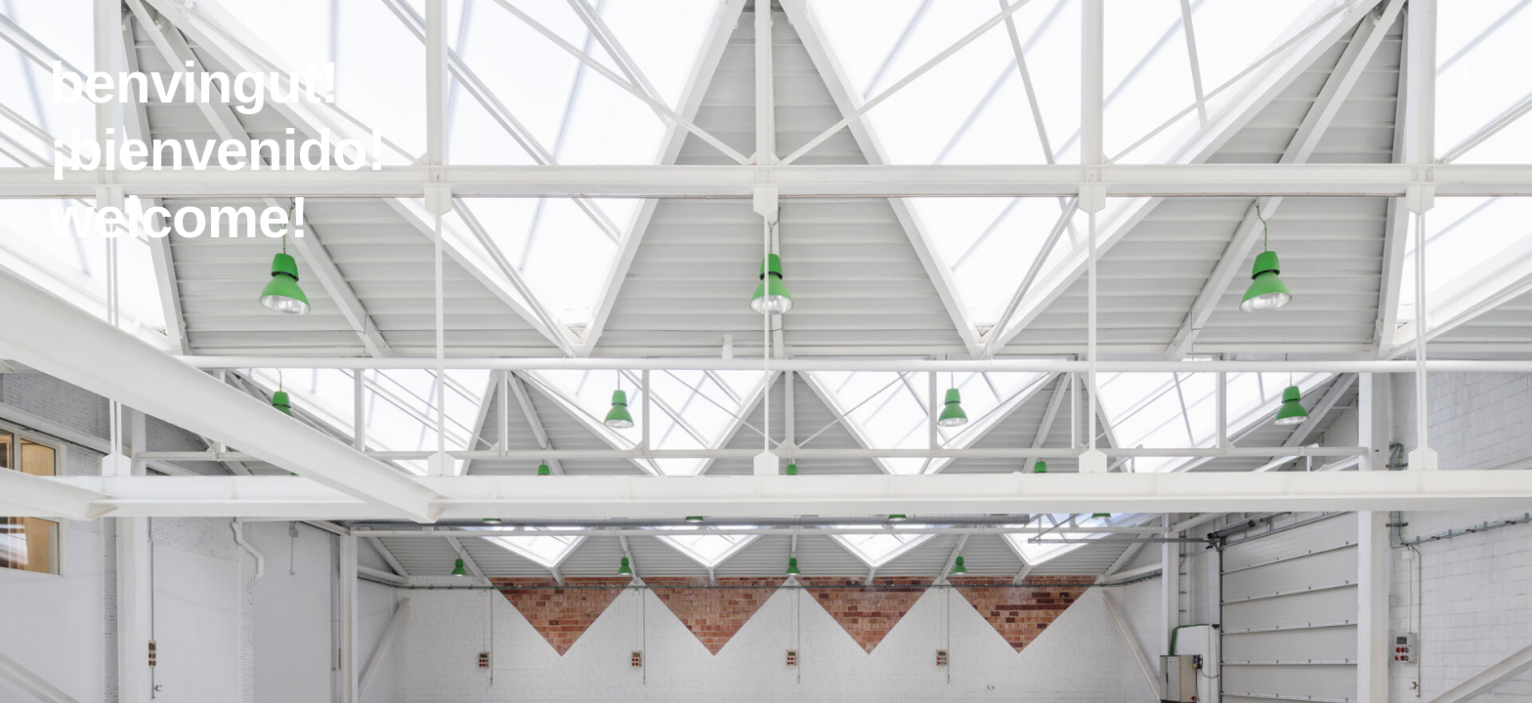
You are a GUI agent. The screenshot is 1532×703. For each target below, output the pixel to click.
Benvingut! (194, 82)
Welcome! (178, 217)
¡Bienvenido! (217, 150)
